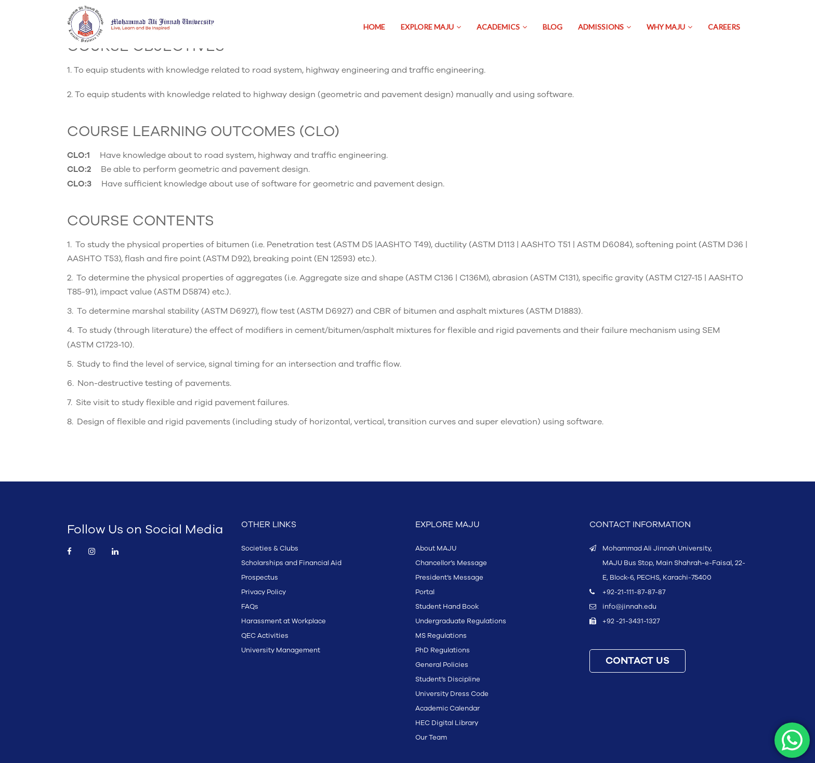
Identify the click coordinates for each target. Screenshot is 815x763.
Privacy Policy (263, 592)
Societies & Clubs (269, 548)
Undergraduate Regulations (460, 621)
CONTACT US (637, 661)
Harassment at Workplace (283, 621)
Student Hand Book (447, 606)
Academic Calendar (447, 708)
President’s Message (449, 577)
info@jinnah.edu (629, 606)
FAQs (249, 606)
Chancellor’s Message (451, 563)
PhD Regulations (442, 650)
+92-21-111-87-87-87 (633, 592)
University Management (280, 650)
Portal (425, 592)
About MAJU (435, 548)
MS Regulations (441, 635)
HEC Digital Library (446, 723)
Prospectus (259, 577)
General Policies (441, 665)
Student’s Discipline (447, 679)
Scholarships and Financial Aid (291, 563)
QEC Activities (264, 635)
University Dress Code (452, 694)
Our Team (431, 737)
